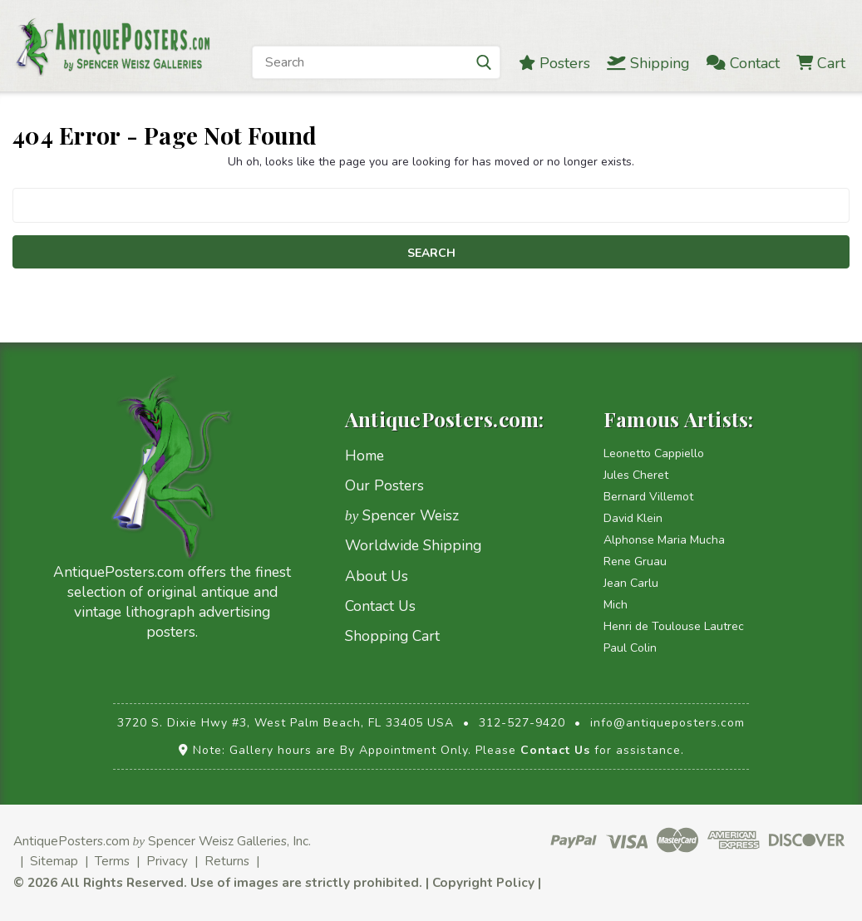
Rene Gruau (635, 561)
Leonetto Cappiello (653, 453)
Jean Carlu (630, 583)
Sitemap (54, 860)
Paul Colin (630, 648)
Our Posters (384, 485)
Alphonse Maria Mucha (664, 540)
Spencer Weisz (402, 515)
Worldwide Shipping (413, 545)
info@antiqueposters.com (667, 723)
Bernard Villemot (648, 497)
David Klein (633, 518)
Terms (112, 860)
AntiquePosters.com (71, 841)
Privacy (167, 860)
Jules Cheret (635, 475)
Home (364, 455)
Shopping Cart (392, 636)
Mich (615, 605)
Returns (226, 860)
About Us (376, 576)
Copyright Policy (483, 882)
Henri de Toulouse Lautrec (673, 626)
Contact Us (380, 606)
